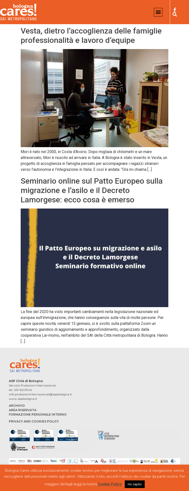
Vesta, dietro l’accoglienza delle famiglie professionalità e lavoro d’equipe (91, 35)
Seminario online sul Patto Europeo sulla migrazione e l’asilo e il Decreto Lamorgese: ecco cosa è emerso (92, 190)
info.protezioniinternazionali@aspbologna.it (40, 394)
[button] (158, 12)
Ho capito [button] (135, 484)
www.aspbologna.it (23, 399)
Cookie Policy (110, 484)
